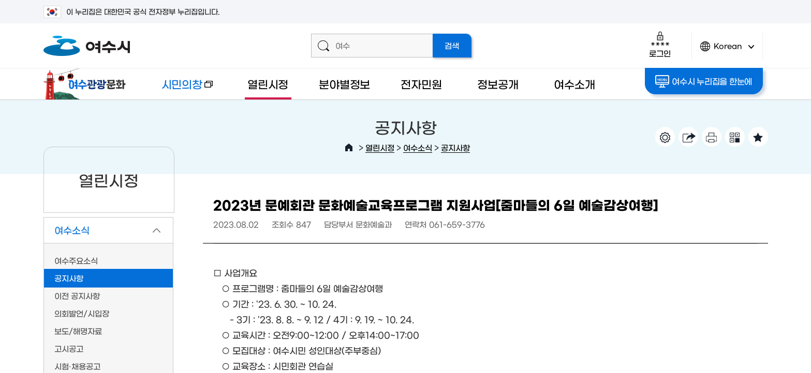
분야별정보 (344, 83)
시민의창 (178, 88)
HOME (349, 147)
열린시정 (267, 83)
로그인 (659, 44)
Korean (727, 50)
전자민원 (421, 83)
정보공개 (497, 83)
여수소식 (417, 147)
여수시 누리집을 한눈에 (703, 81)
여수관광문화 (87, 83)
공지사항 (455, 147)
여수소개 (574, 83)
